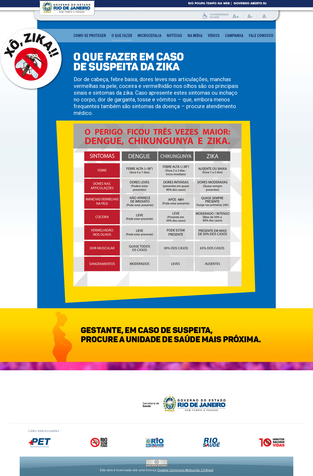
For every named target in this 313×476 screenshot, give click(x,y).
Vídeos (214, 35)
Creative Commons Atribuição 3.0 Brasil (185, 470)
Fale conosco (261, 35)
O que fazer (121, 37)
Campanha (234, 35)
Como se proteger (89, 35)
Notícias (174, 35)
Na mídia (195, 35)
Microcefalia (149, 35)
